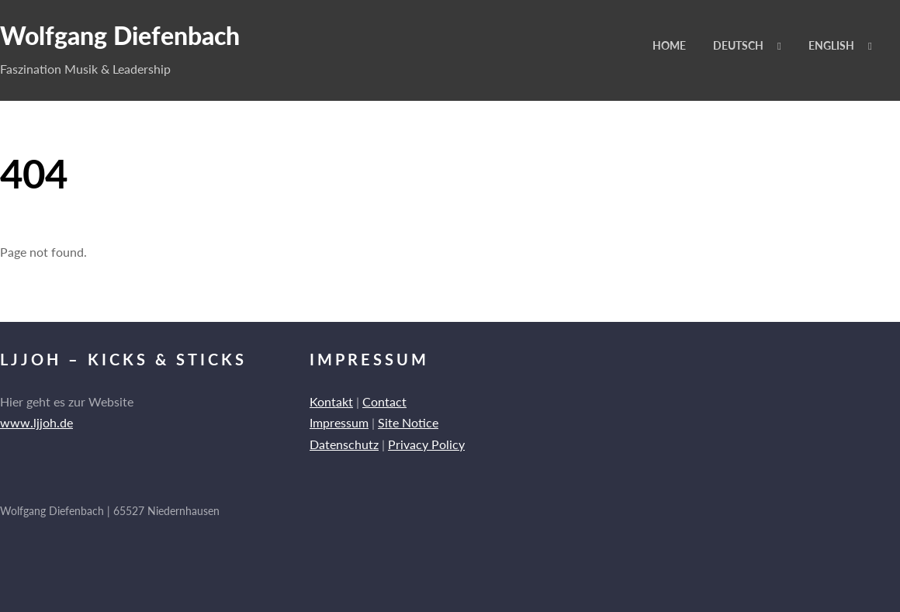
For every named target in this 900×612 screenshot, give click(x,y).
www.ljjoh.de (36, 422)
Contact (384, 401)
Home (669, 46)
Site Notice (408, 422)
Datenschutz (344, 444)
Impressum (339, 422)
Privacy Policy (426, 444)
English (831, 46)
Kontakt (331, 401)
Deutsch (738, 46)
